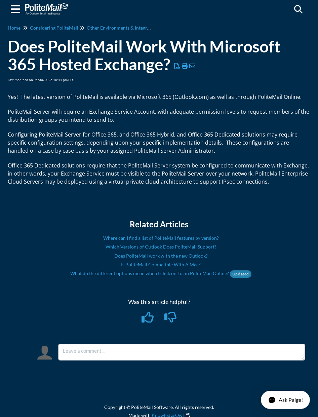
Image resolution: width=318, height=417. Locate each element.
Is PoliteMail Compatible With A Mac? (161, 264)
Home (14, 28)
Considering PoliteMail (54, 28)
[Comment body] (181, 352)
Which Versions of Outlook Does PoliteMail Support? (161, 247)
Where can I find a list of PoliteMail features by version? (161, 238)
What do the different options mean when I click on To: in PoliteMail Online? (160, 273)
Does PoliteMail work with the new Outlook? (161, 256)
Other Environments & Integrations (123, 28)
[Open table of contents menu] (16, 8)
